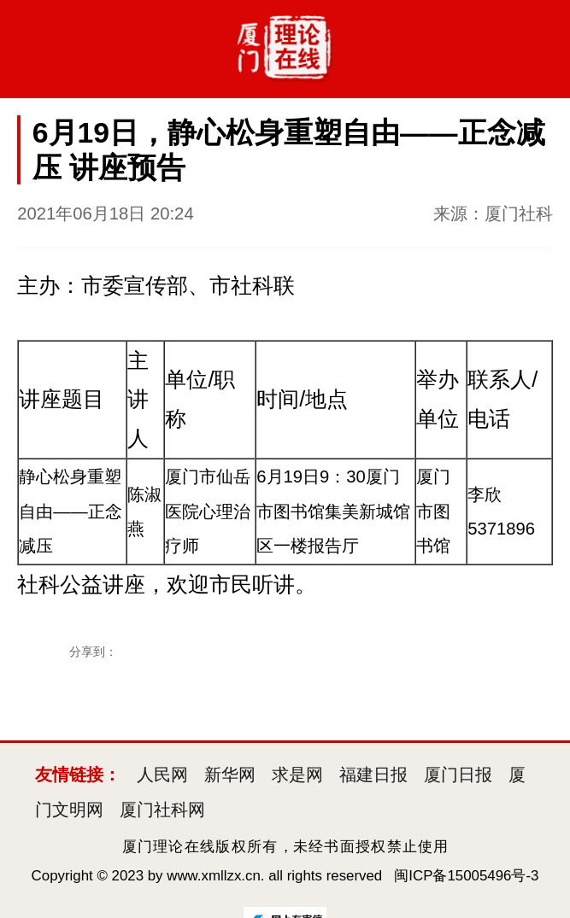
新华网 (230, 774)
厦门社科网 (162, 809)
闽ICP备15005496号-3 (466, 876)
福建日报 (373, 774)
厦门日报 (458, 774)
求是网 (297, 774)
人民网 (162, 774)
